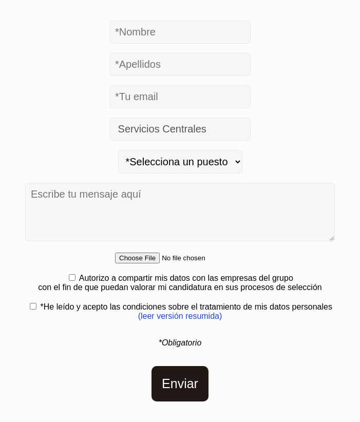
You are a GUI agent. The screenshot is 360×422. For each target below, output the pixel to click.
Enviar (180, 383)
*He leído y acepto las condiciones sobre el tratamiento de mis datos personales (186, 311)
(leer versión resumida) (180, 316)
